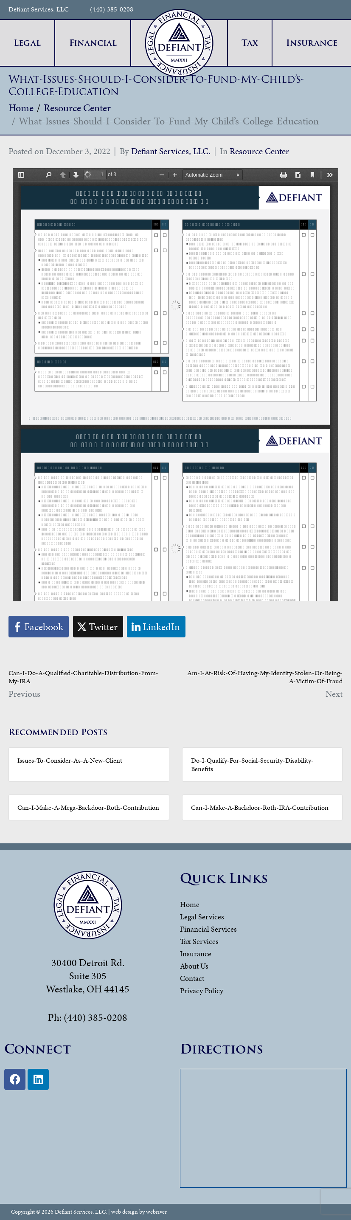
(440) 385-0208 (111, 9)
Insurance (195, 953)
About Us (194, 966)
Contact (192, 978)
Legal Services (202, 916)
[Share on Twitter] (98, 626)
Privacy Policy (201, 990)
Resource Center (259, 151)
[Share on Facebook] (38, 626)
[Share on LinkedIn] (156, 626)
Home (189, 904)
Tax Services (199, 941)
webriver (156, 1212)
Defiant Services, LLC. (171, 151)
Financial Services (208, 929)
